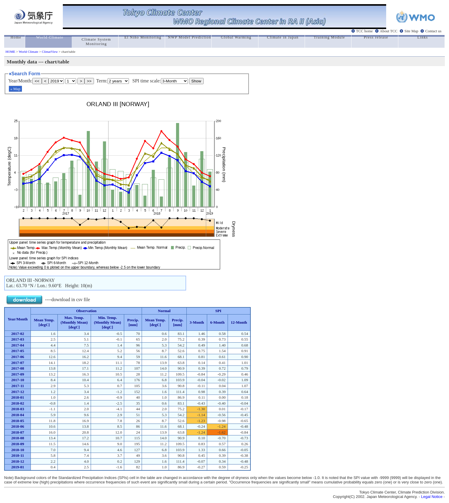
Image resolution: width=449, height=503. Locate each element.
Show (196, 81)
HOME (10, 51)
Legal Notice (431, 496)
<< (37, 81)
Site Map (411, 31)
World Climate (28, 51)
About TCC (388, 31)
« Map (15, 89)
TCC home (364, 31)
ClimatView (50, 51)
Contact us (433, 31)
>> (89, 81)
